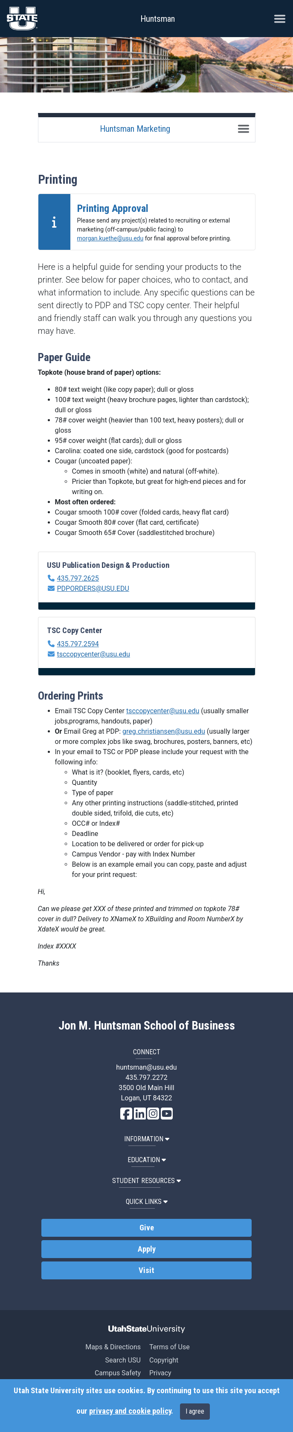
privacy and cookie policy (130, 1411)
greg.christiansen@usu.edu (163, 731)
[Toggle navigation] (243, 129)
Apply (147, 1249)
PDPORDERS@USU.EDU (93, 588)
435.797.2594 (78, 644)
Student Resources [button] (146, 1180)
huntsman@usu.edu (146, 1067)
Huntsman (157, 19)
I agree (195, 1411)
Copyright (163, 1360)
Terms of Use (169, 1347)
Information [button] (146, 1139)
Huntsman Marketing (135, 129)
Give (146, 1227)
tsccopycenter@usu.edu (93, 654)
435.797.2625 (78, 578)
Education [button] (147, 1159)
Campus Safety (118, 1373)
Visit (146, 1270)
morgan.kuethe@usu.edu (110, 238)
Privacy (160, 1373)
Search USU (123, 1360)
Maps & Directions (113, 1347)
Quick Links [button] (147, 1201)
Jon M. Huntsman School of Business (146, 1026)
